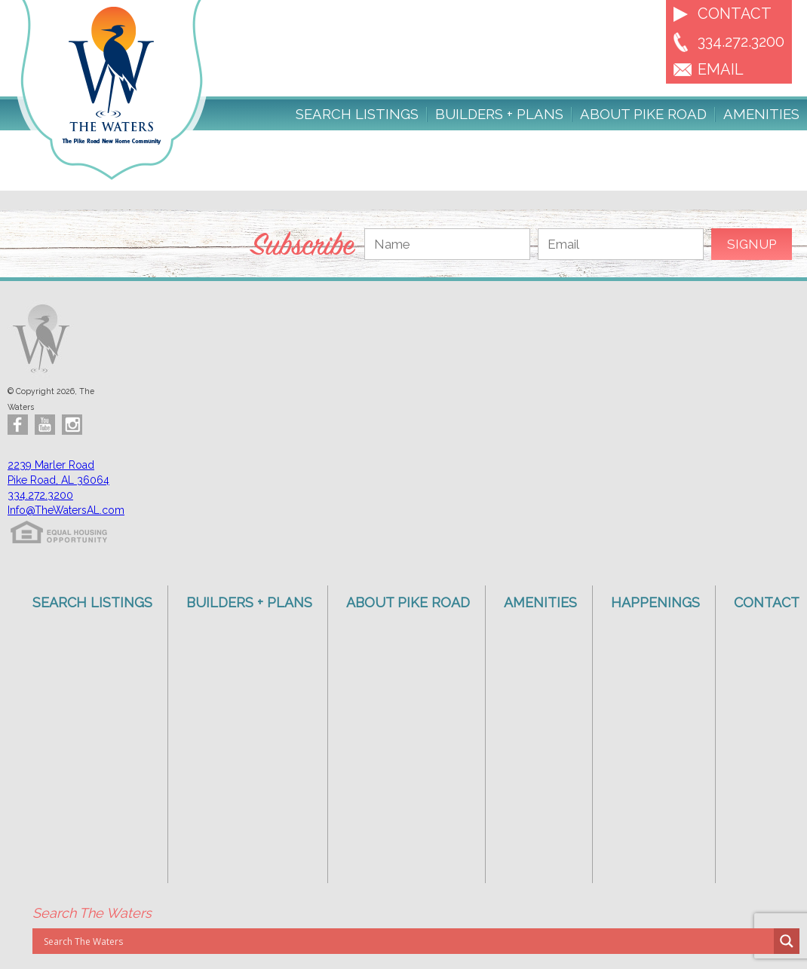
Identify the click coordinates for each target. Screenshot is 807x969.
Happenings (655, 602)
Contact (735, 14)
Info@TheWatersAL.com (66, 510)
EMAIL (721, 69)
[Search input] (407, 941)
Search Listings (357, 114)
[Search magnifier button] (786, 941)
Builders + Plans (499, 114)
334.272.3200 (741, 41)
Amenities (761, 114)
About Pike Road (643, 114)
